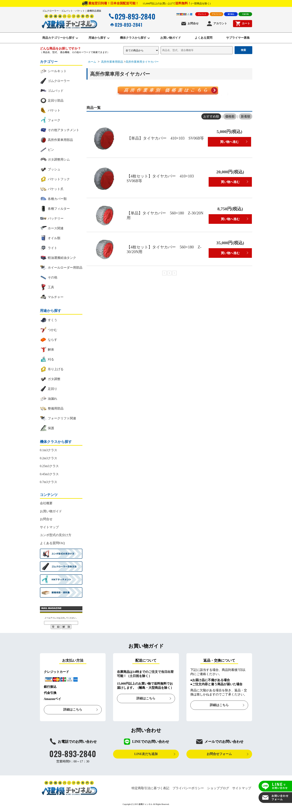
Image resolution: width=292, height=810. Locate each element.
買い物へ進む (229, 142)
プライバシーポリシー (188, 788)
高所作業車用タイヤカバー (142, 62)
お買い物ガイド (171, 37)
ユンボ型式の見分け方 (55, 535)
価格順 (230, 116)
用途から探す (96, 37)
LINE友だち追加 (146, 754)
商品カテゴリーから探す (56, 37)
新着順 (245, 116)
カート (242, 24)
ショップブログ (218, 788)
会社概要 (46, 503)
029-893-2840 (131, 16)
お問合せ (190, 24)
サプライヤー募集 (240, 37)
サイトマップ (49, 527)
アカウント (216, 24)
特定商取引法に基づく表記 (150, 788)
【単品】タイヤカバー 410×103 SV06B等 (165, 138)
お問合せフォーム (219, 754)
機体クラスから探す (133, 37)
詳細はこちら (72, 710)
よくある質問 (205, 37)
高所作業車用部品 (112, 62)
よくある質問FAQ (52, 543)
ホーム (92, 62)
